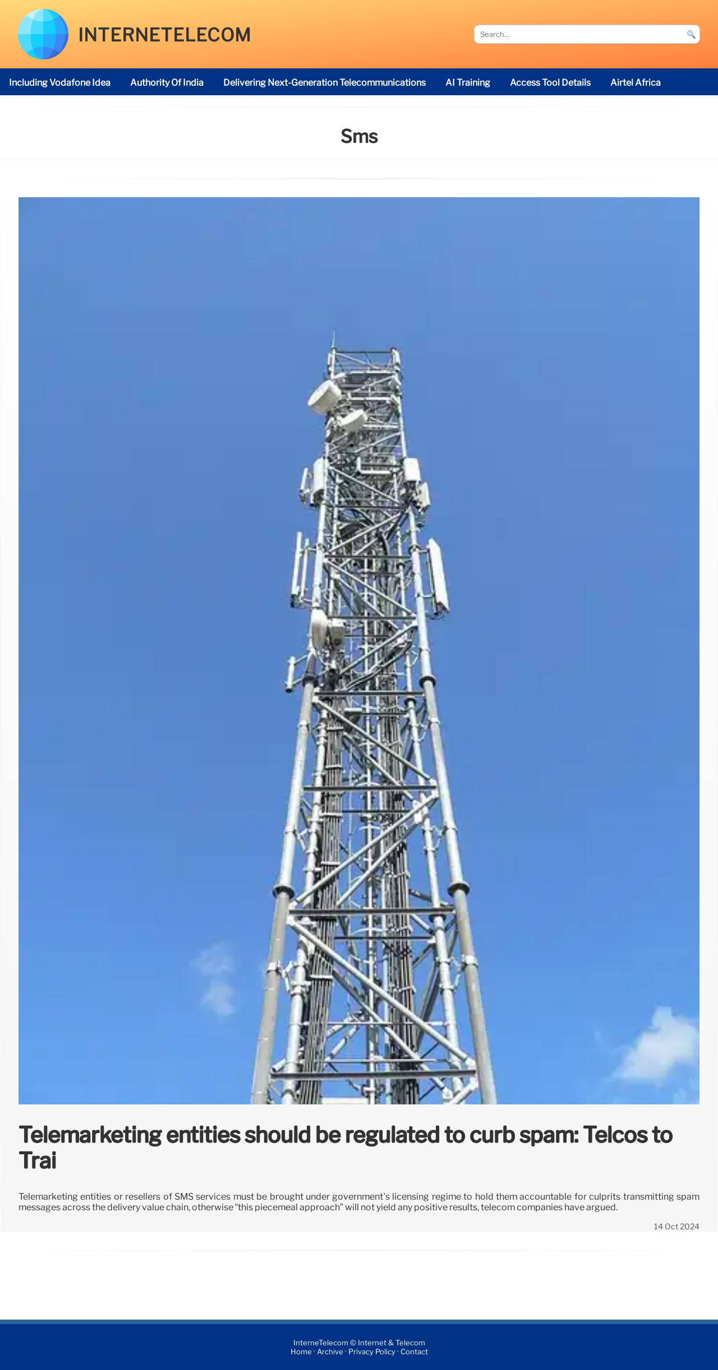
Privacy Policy (371, 1352)
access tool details (550, 82)
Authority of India (167, 82)
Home (301, 1352)
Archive (330, 1352)
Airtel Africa (635, 82)
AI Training (467, 82)
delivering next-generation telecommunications (324, 82)
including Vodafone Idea (60, 82)
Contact (414, 1352)
